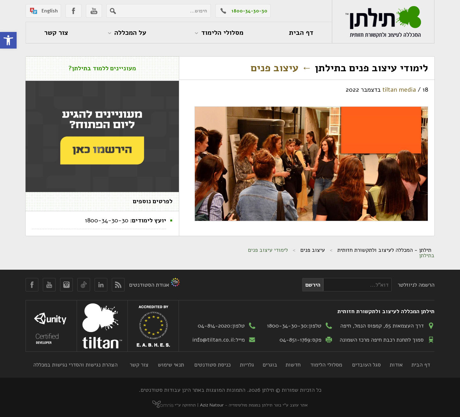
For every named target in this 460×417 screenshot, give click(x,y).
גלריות (247, 364)
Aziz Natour (212, 405)
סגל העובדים (366, 364)
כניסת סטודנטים (212, 364)
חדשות (293, 364)
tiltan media (399, 90)
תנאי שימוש (171, 364)
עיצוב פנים (281, 68)
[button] (8, 40)
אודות (396, 364)
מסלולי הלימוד (326, 364)
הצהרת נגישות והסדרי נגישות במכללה (75, 364)
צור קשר (139, 364)
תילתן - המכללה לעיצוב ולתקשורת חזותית (384, 250)
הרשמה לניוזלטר (416, 285)
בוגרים (270, 364)
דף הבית (420, 364)
